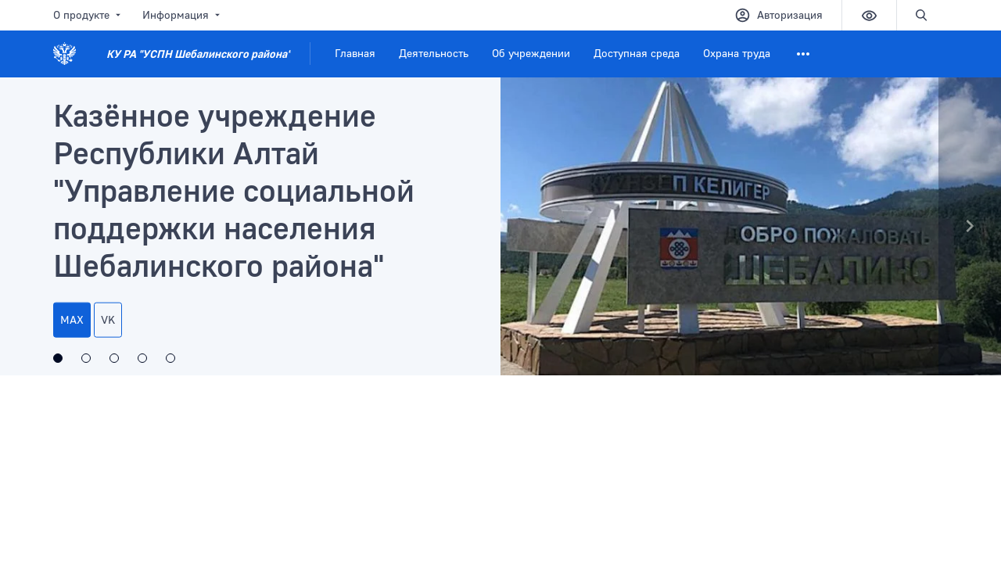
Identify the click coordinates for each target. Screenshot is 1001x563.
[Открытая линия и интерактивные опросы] (114, 358)
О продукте (88, 14)
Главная (355, 52)
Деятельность (433, 52)
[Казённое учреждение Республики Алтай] (58, 358)
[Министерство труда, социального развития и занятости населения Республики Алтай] (142, 358)
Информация (182, 14)
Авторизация (778, 15)
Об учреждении (531, 52)
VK (108, 319)
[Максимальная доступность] (86, 358)
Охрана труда (736, 52)
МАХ (72, 319)
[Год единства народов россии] (170, 358)
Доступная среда (637, 52)
